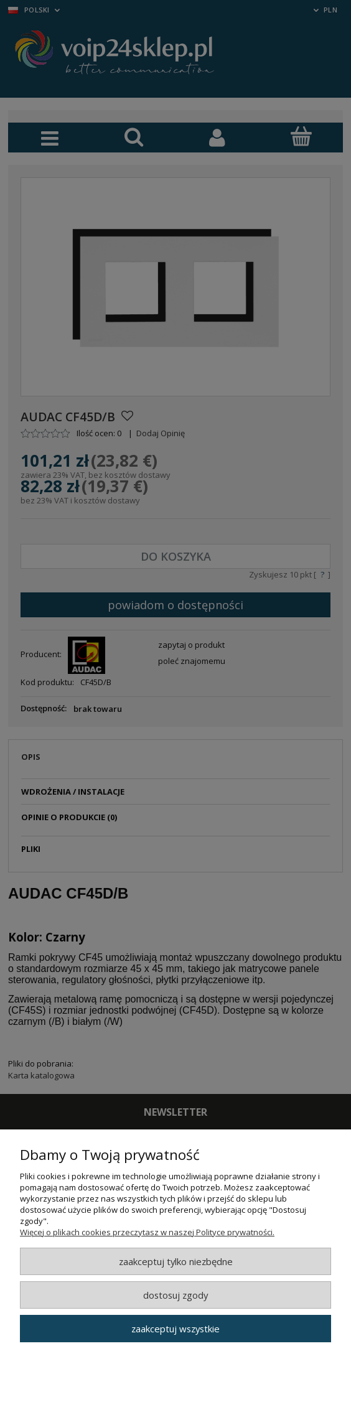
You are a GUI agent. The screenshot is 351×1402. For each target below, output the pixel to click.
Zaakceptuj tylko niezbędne (176, 1261)
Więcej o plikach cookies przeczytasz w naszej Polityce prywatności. (147, 1232)
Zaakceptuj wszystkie (175, 1328)
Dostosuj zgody (175, 1295)
